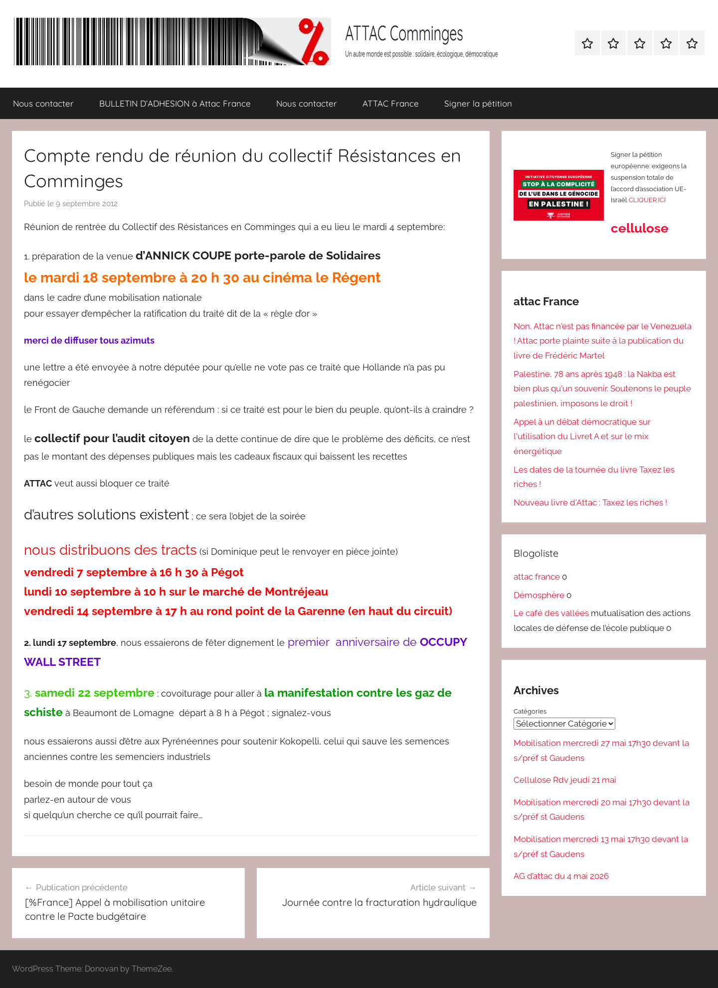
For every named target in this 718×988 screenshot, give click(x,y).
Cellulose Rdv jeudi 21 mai (565, 780)
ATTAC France (390, 103)
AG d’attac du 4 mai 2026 (561, 876)
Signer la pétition (478, 103)
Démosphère (539, 595)
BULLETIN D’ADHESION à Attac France (175, 103)
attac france (537, 577)
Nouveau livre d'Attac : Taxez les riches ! (590, 502)
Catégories (530, 711)
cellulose (640, 228)
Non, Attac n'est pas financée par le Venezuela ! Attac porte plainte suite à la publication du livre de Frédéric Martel (603, 341)
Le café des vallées (551, 613)
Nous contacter (43, 103)
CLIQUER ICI (647, 200)
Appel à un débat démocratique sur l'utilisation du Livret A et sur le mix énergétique (582, 437)
